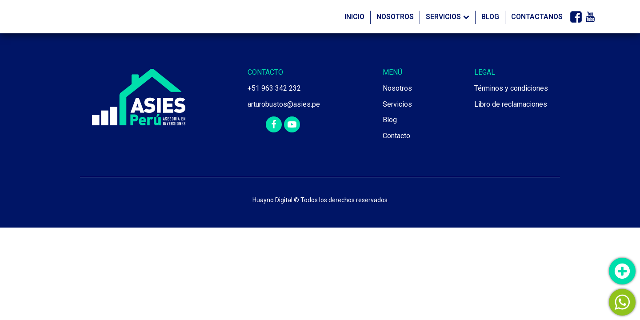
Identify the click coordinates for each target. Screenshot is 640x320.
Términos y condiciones (511, 88)
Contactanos (537, 16)
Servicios (447, 16)
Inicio (354, 16)
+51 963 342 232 (274, 88)
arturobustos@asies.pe (284, 104)
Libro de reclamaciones (510, 104)
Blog (490, 16)
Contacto (396, 136)
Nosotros (395, 16)
